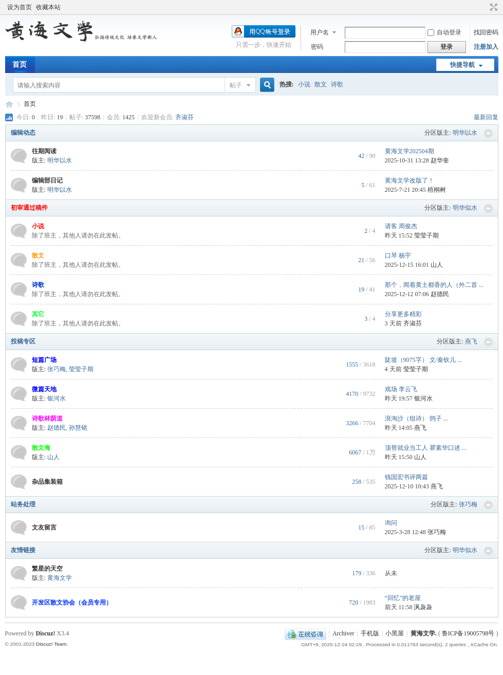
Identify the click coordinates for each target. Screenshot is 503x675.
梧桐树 (436, 189)
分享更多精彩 (403, 314)
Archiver (343, 633)
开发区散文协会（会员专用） (72, 602)
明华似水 (465, 207)
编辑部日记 (47, 180)
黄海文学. (424, 633)
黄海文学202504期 (409, 151)
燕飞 (471, 341)
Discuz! (45, 633)
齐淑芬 (184, 117)
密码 (317, 46)
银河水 (56, 398)
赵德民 (440, 294)
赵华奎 (440, 160)
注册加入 (486, 46)
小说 (304, 84)
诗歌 (337, 84)
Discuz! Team (51, 644)
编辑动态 (23, 132)
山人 (437, 264)
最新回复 (486, 117)
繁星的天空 (47, 568)
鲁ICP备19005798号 (468, 633)
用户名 (319, 32)
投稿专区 (23, 341)
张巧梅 (56, 369)
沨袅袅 (423, 607)
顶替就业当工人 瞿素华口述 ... (426, 447)
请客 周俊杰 (401, 226)
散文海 (41, 447)
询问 (391, 522)
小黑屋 (394, 633)
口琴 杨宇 (398, 255)
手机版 (370, 633)
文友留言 (44, 527)
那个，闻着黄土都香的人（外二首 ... (434, 284)
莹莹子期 (426, 235)
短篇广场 (44, 359)
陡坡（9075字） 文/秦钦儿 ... (423, 359)
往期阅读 (44, 151)
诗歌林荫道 (47, 418)
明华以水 (465, 132)
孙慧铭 (78, 427)
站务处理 (23, 504)
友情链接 (23, 550)
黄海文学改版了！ (409, 180)
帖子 (236, 85)
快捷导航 (462, 64)
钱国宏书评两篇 (406, 477)
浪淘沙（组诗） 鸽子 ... (416, 418)
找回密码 (486, 32)
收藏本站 (48, 7)
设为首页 (19, 7)
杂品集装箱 (47, 481)
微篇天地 (44, 389)
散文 (320, 84)
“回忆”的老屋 (403, 597)
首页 (19, 64)
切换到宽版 (492, 7)
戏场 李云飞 (401, 389)
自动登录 (444, 32)
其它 (38, 314)
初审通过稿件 (29, 207)
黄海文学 (9, 104)
